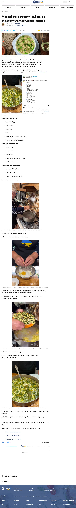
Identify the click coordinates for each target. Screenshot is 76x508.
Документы (31, 490)
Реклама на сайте (18, 490)
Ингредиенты (45, 496)
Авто (40, 504)
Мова (61, 2)
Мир (27, 500)
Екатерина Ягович (10, 23)
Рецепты (8, 7)
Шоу (3, 504)
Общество (54, 500)
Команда (31, 488)
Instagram (43, 72)
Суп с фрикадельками (13, 432)
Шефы (37, 7)
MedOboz (53, 504)
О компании (17, 488)
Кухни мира (31, 496)
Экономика (66, 504)
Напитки (23, 7)
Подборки (38, 496)
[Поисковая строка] (71, 2)
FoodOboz (29, 446)
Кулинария (17, 23)
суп (28, 60)
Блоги (3, 500)
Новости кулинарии (67, 7)
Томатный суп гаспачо (13, 439)
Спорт (15, 504)
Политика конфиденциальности (66, 488)
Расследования (43, 500)
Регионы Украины (68, 500)
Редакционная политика (12, 446)
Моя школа (29, 504)
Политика (16, 500)
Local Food (52, 7)
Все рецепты (5, 481)
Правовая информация (49, 488)
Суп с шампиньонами (13, 435)
